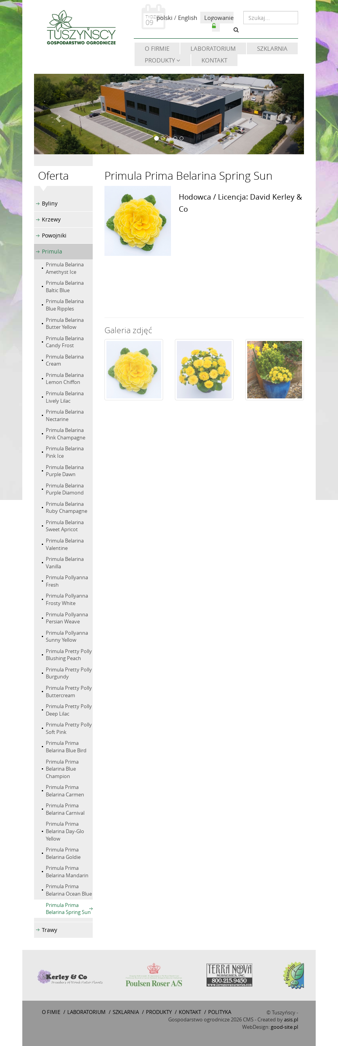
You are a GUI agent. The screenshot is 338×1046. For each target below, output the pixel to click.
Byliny (50, 203)
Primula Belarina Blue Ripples (65, 305)
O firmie (157, 48)
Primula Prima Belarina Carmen (65, 791)
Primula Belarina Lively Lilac (65, 397)
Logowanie (219, 21)
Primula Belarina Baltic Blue (65, 286)
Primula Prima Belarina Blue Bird (66, 746)
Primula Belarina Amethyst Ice (65, 268)
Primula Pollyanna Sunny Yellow (67, 636)
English (187, 17)
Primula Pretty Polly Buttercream (69, 691)
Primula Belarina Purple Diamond (65, 489)
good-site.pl (284, 1026)
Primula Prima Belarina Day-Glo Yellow (65, 831)
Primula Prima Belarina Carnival (65, 809)
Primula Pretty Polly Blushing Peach (69, 655)
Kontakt (214, 60)
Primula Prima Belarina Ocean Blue (69, 890)
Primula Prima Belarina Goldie (63, 853)
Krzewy (51, 219)
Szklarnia (272, 48)
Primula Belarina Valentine (65, 544)
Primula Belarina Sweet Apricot (65, 526)
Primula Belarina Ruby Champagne (66, 507)
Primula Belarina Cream (65, 360)
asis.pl (291, 1019)
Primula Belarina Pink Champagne (65, 434)
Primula (52, 251)
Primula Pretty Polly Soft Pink (69, 728)
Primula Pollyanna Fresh (67, 581)
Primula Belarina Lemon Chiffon (65, 378)
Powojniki (54, 235)
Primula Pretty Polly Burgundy (69, 673)
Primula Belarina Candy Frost (65, 342)
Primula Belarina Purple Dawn (65, 471)
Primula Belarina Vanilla (65, 562)
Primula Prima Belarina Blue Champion (62, 769)
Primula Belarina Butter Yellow (65, 323)
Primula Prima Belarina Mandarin (67, 871)
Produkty (162, 60)
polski (164, 17)
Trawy (49, 930)
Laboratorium (213, 48)
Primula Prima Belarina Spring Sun (68, 908)
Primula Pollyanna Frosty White (67, 599)
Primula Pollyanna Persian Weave (67, 618)
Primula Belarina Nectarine (65, 415)
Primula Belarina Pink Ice (65, 452)
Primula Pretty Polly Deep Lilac (69, 710)
